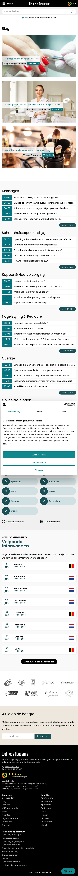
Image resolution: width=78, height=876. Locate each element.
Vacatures (7, 821)
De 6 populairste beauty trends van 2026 (28, 255)
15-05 (7, 386)
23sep (7, 650)
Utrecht (10, 511)
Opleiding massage (11, 834)
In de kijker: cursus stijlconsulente (24, 386)
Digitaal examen (10, 818)
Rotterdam (50, 501)
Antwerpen (46, 801)
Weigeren (39, 470)
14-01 (7, 291)
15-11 (7, 380)
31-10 (7, 218)
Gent (9, 491)
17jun (7, 577)
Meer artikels (67, 225)
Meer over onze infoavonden (39, 661)
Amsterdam (47, 797)
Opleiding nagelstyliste (13, 841)
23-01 (7, 339)
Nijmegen (11, 501)
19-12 (7, 213)
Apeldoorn (11, 481)
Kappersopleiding (10, 838)
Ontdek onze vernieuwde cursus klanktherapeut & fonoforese (39, 203)
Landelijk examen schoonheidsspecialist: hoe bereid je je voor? (39, 365)
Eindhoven (49, 481)
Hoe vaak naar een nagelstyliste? (25, 323)
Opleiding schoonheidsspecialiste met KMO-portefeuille (36, 239)
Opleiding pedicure (11, 844)
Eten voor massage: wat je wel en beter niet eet (32, 219)
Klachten (6, 814)
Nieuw (5, 858)
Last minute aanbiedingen (14, 865)
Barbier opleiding (10, 851)
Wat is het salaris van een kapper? (25, 292)
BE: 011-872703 (12, 766)
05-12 (7, 255)
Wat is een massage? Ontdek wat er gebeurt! (31, 197)
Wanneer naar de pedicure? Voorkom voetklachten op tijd (38, 344)
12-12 (7, 297)
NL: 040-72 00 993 (13, 769)
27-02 (7, 250)
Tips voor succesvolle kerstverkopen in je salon (32, 370)
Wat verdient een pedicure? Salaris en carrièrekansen (35, 339)
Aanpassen (39, 462)
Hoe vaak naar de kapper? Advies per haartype (32, 286)
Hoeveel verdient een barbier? (23, 281)
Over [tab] (64, 411)
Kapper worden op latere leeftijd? (25, 302)
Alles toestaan (39, 455)
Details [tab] (39, 411)
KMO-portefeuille (10, 808)
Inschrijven (42, 736)
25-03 (7, 281)
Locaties (6, 804)
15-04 (7, 197)
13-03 (7, 333)
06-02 (7, 208)
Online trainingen (10, 855)
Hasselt (48, 491)
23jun (7, 589)
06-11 (7, 364)
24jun (7, 602)
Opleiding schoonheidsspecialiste (18, 848)
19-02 (7, 286)
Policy (4, 811)
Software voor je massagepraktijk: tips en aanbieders (35, 208)
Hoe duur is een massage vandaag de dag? (29, 213)
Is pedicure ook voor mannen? (23, 328)
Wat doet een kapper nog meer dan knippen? (31, 297)
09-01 (7, 344)
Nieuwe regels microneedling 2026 (25, 261)
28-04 (7, 239)
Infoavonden (8, 797)
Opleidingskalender (11, 861)
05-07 (7, 375)
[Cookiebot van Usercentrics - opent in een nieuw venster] (63, 404)
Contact (6, 825)
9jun (7, 565)
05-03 (7, 202)
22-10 (7, 302)
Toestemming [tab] (13, 411)
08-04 (7, 244)
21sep (7, 638)
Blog (4, 801)
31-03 (7, 328)
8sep (7, 614)
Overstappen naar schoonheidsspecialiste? (30, 244)
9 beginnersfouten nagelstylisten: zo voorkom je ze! (34, 333)
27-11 (7, 260)
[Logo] (39, 4)
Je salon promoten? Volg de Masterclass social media (35, 375)
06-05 (7, 323)
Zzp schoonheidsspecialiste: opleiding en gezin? (32, 250)
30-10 (7, 370)
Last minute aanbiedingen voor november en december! (37, 381)
